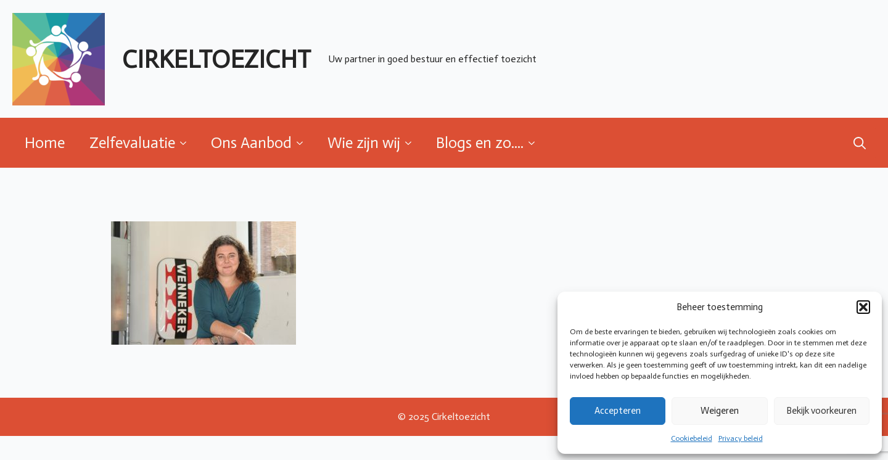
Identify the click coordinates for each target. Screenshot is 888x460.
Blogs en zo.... (480, 142)
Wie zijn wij (363, 142)
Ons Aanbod (251, 142)
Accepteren (617, 410)
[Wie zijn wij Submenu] (412, 143)
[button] (863, 307)
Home (45, 142)
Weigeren (720, 410)
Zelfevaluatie (132, 142)
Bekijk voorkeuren (821, 410)
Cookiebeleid (691, 438)
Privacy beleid (740, 438)
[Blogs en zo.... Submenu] (535, 143)
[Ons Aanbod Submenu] (303, 143)
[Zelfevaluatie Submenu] (187, 143)
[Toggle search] (860, 143)
